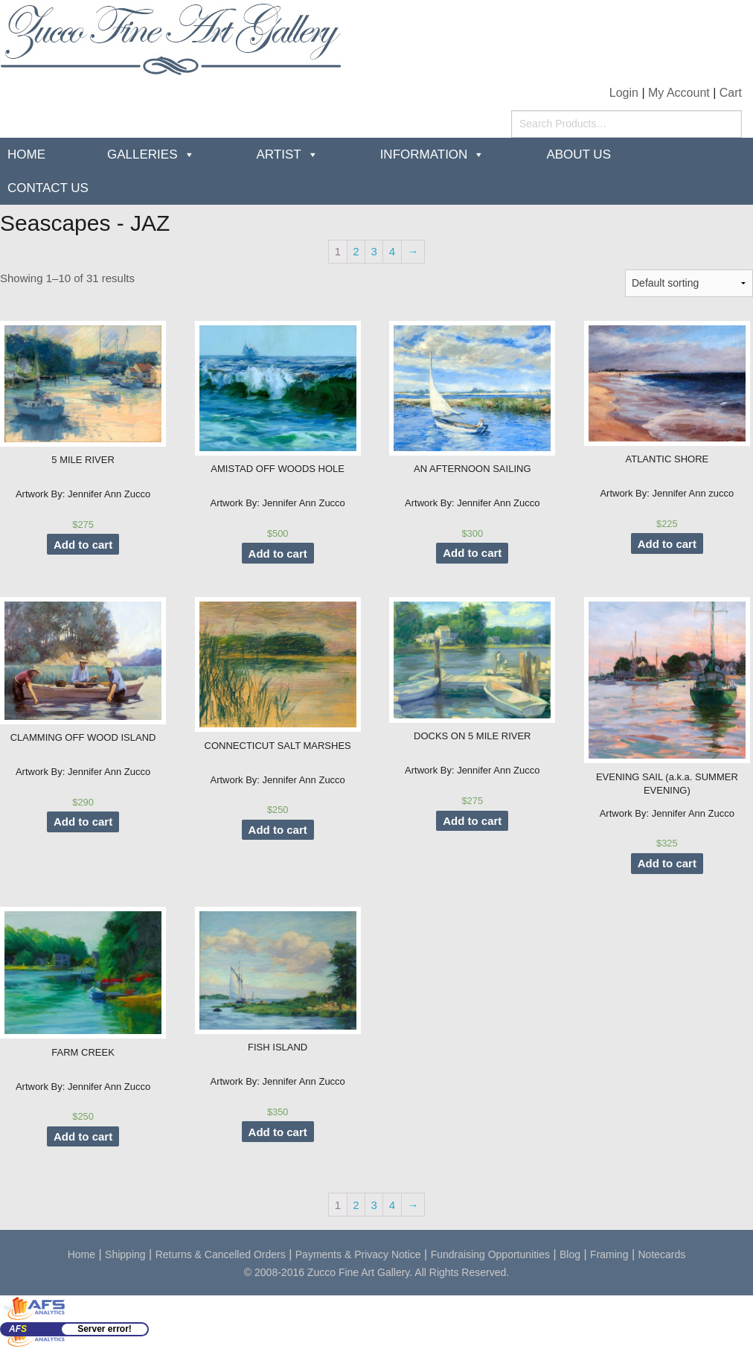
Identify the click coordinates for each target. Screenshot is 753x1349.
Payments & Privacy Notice (358, 1254)
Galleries (142, 154)
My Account (679, 92)
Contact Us (48, 188)
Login (623, 92)
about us (578, 154)
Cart (731, 92)
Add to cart (83, 544)
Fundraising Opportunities (490, 1254)
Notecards (662, 1254)
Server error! (104, 1329)
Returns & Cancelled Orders (221, 1254)
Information (424, 154)
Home (26, 154)
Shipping (125, 1254)
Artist (279, 154)
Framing (609, 1254)
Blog (570, 1254)
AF (18, 1329)
